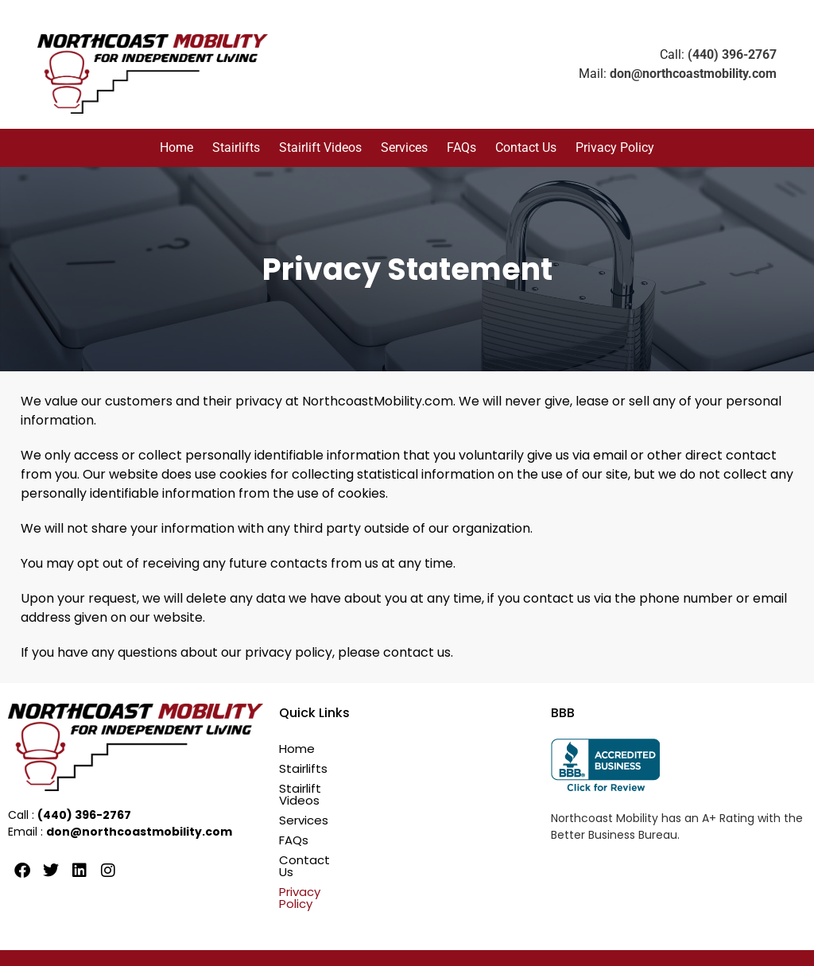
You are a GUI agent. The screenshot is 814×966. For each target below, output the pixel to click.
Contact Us (525, 147)
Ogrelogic (587, 943)
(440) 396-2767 (732, 54)
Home (176, 147)
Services (404, 147)
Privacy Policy (615, 147)
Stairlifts (236, 147)
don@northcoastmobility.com (693, 73)
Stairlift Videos (320, 147)
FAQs (461, 147)
